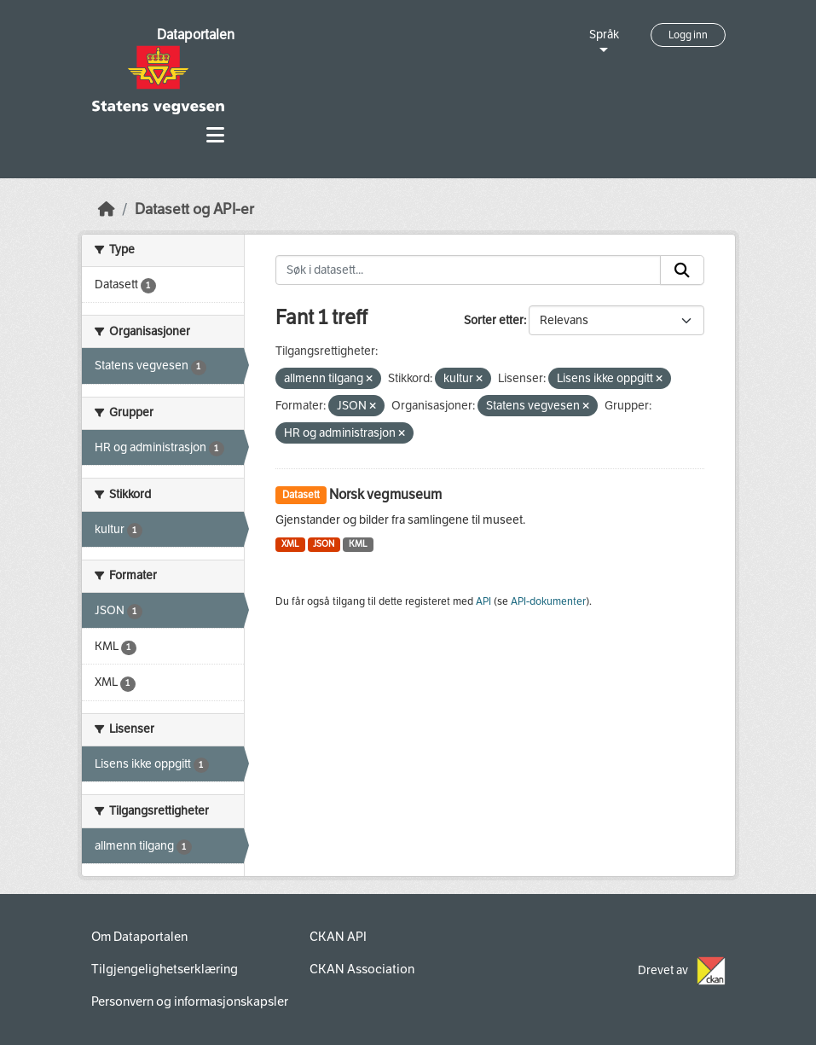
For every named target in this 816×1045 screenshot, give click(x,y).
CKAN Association (362, 969)
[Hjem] (106, 209)
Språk (604, 34)
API (483, 601)
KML (358, 543)
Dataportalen (195, 34)
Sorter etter (494, 320)
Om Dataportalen (139, 936)
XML (290, 543)
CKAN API (338, 936)
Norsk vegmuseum (385, 494)
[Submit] (682, 270)
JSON (323, 543)
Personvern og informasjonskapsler (189, 1001)
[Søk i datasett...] (468, 270)
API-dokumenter (548, 601)
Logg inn (688, 35)
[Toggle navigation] (215, 135)
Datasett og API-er (194, 209)
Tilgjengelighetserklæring (164, 969)
